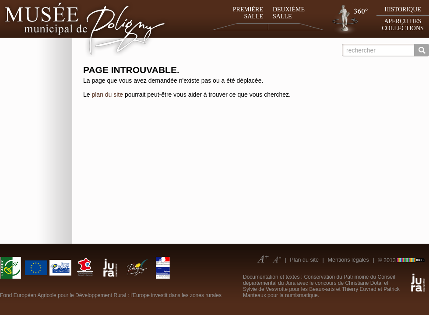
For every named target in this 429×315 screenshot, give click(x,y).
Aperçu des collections (403, 25)
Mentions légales (348, 260)
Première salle (248, 13)
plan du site (107, 94)
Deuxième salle (289, 13)
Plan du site (304, 260)
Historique (402, 9)
